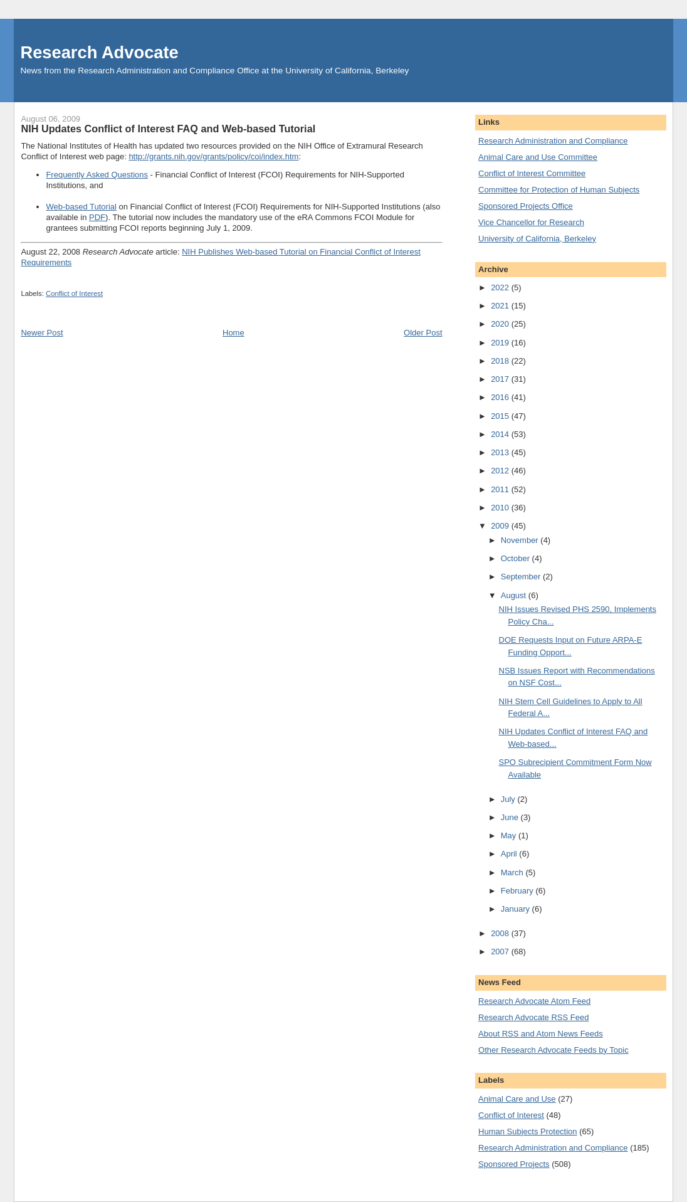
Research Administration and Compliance (552, 140)
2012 (501, 470)
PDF (97, 217)
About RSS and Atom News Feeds (540, 1033)
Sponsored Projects (513, 1164)
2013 (501, 452)
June (511, 817)
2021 (501, 305)
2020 (501, 324)
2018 (501, 361)
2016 (501, 397)
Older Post (423, 332)
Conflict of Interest (74, 293)
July (509, 799)
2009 (501, 525)
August (514, 595)
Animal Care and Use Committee (537, 157)
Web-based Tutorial (81, 206)
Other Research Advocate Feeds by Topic (553, 1050)
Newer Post (42, 332)
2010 (501, 507)
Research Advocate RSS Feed (533, 1017)
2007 (501, 951)
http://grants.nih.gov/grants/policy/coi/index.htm (213, 156)
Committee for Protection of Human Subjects (558, 189)
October (516, 558)
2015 (501, 416)
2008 (501, 933)
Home (233, 332)
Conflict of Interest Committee (531, 173)
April (510, 853)
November (521, 540)
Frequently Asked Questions (97, 174)
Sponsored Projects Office (525, 206)
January (516, 909)
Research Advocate (99, 52)
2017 (501, 379)
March (513, 872)
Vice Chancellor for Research (531, 222)
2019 (501, 342)
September (522, 576)
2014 (501, 434)
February (518, 890)
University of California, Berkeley (537, 238)
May (509, 835)
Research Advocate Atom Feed (534, 1001)
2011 (501, 489)
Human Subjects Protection (527, 1131)
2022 (501, 287)
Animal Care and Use (517, 1099)
